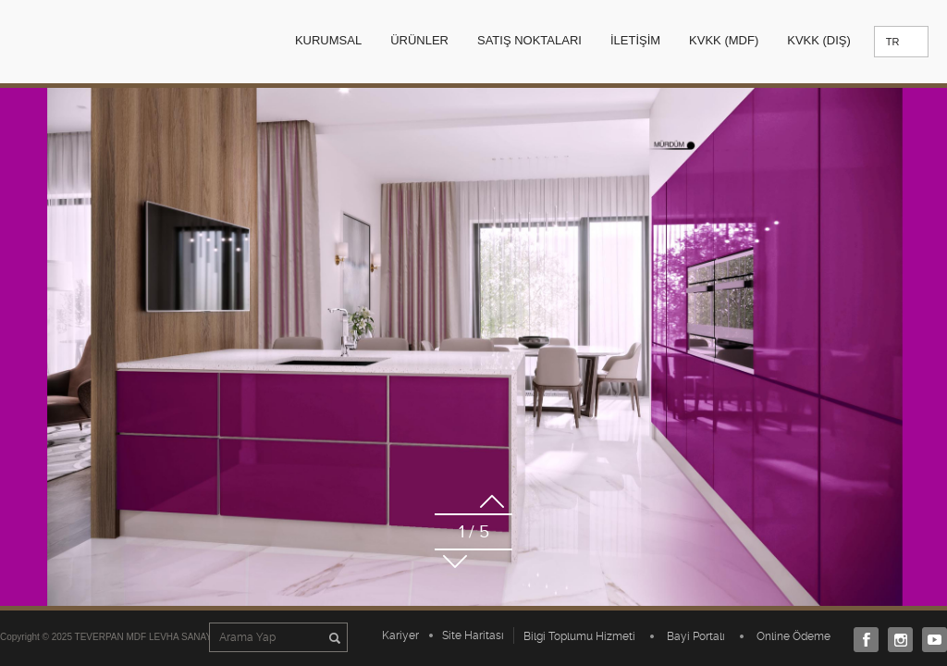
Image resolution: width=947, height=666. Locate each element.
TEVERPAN (99, 41)
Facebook (861, 639)
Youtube (930, 639)
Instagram (896, 639)
